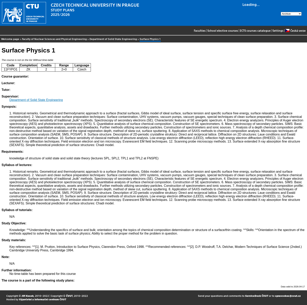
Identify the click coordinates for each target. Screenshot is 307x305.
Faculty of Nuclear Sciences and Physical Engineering (54, 38)
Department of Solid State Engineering (113, 38)
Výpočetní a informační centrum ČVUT (42, 299)
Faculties (200, 30)
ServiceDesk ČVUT (256, 295)
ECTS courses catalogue (255, 30)
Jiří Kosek (28, 295)
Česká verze (295, 30)
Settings (278, 30)
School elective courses (222, 30)
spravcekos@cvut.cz (288, 295)
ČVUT (69, 295)
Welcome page (10, 38)
